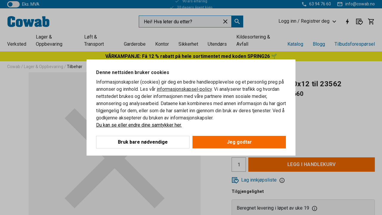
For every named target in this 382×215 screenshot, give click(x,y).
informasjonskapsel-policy (184, 89)
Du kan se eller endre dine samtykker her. (139, 125)
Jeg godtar (239, 142)
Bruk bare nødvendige (143, 142)
